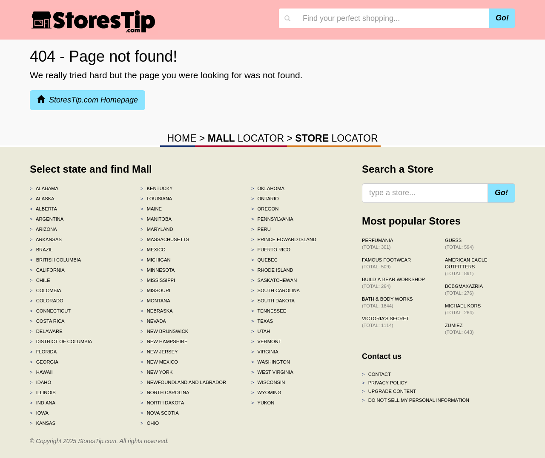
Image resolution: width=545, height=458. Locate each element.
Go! (502, 18)
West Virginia (272, 372)
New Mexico (159, 361)
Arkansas (46, 239)
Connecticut (50, 310)
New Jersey (159, 351)
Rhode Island (272, 270)
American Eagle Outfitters (466, 266)
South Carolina (275, 290)
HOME (181, 138)
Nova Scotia (160, 412)
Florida (43, 351)
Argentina (46, 219)
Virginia (264, 351)
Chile (40, 280)
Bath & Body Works (387, 302)
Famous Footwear (386, 263)
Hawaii (41, 372)
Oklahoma (267, 188)
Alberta (43, 208)
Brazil (41, 249)
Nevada (153, 321)
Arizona (43, 229)
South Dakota (273, 300)
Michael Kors (463, 309)
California (47, 270)
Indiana (42, 402)
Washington (270, 361)
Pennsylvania (272, 219)
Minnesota (158, 270)
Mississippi (158, 280)
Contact (376, 374)
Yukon (262, 402)
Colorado (46, 300)
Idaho (40, 382)
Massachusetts (165, 239)
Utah (260, 331)
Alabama (44, 188)
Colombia (45, 290)
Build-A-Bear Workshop (393, 283)
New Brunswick (164, 331)
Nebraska (157, 310)
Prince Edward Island (283, 239)
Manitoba (156, 219)
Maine (151, 208)
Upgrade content (389, 391)
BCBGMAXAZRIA (464, 290)
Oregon (264, 208)
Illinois (43, 392)
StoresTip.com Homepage (87, 99)
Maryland (157, 229)
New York (156, 372)
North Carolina (165, 392)
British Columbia (55, 259)
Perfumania (377, 244)
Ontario (265, 198)
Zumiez (459, 329)
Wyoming (266, 392)
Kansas (42, 423)
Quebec (264, 259)
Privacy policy (384, 382)
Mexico (153, 249)
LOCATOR (246, 138)
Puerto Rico (270, 249)
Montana (155, 300)
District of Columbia (61, 341)
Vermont (266, 341)
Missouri (155, 290)
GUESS (459, 244)
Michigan (156, 259)
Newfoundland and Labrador (183, 382)
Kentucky (157, 188)
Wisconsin (268, 382)
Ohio (150, 423)
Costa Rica (47, 321)
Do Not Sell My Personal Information (415, 400)
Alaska (42, 198)
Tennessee (268, 310)
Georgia (44, 361)
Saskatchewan (274, 280)
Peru (261, 229)
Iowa (39, 412)
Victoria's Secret (385, 322)
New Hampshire (164, 341)
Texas (262, 321)
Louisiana (156, 198)
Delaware (46, 331)
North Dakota (162, 402)
